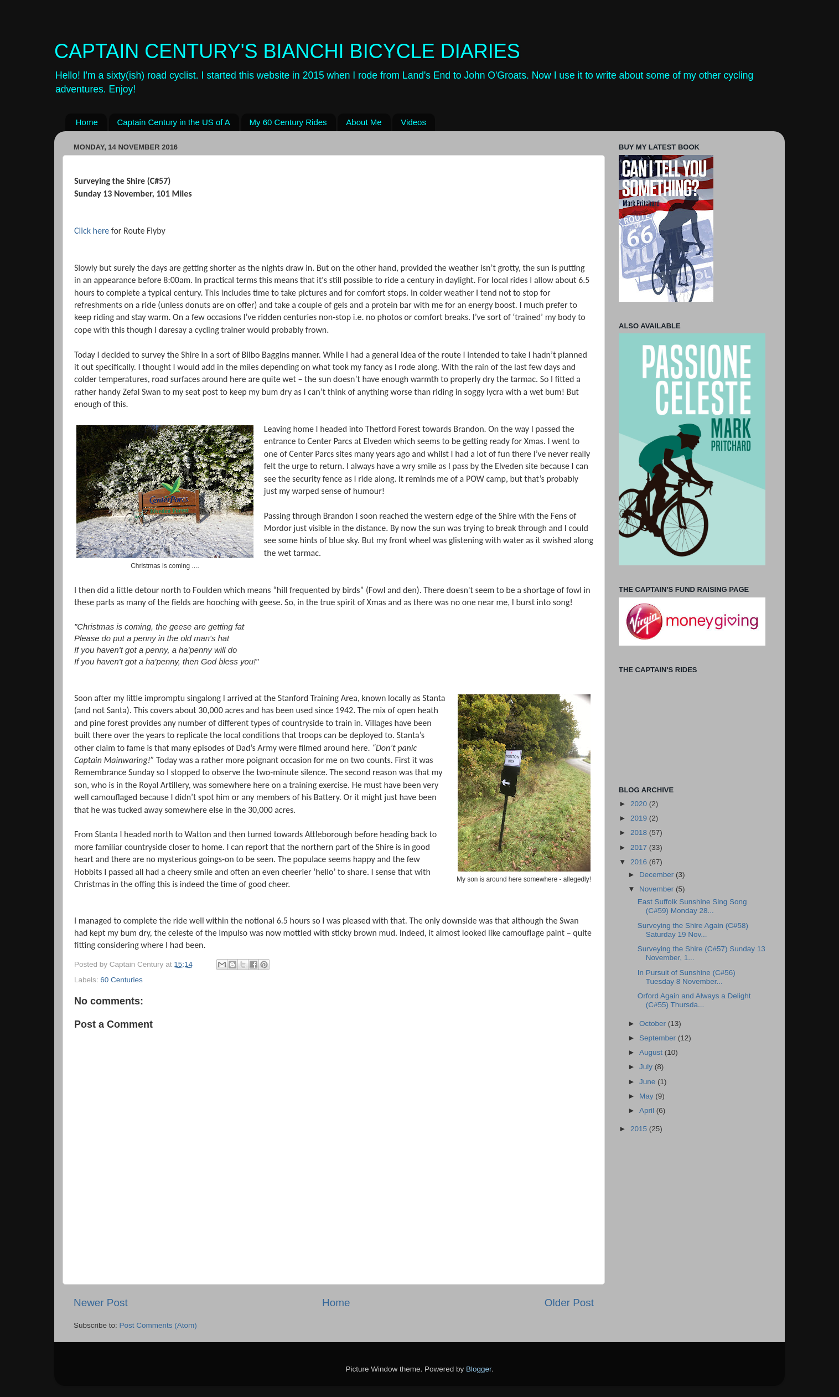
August (652, 1052)
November (657, 889)
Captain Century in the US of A (173, 122)
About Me (363, 122)
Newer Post (101, 1302)
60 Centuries (121, 980)
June (648, 1082)
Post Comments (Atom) (158, 1325)
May (647, 1096)
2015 (639, 1129)
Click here (91, 230)
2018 (639, 832)
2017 (639, 847)
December (657, 874)
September (658, 1038)
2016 (639, 862)
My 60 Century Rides (288, 122)
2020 (639, 804)
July (647, 1067)
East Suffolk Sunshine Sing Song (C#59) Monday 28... (692, 906)
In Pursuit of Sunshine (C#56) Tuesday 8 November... (687, 977)
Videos (413, 122)
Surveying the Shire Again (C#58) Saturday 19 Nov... (693, 930)
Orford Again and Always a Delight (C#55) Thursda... (694, 1000)
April (647, 1110)
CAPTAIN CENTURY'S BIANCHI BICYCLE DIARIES (287, 51)
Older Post (569, 1302)
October (653, 1023)
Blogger (478, 1369)
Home (87, 122)
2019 (639, 818)
